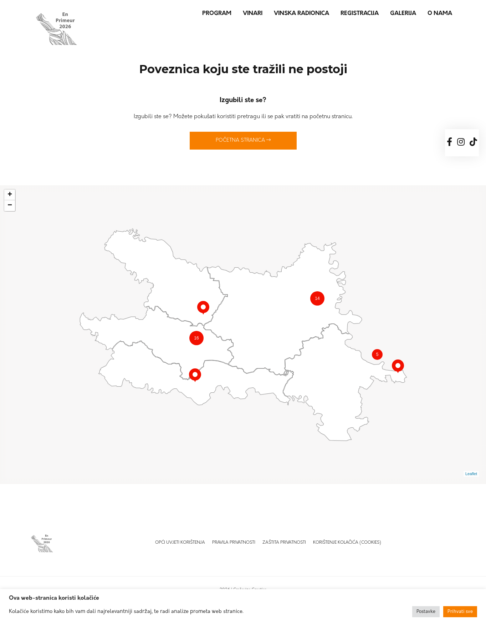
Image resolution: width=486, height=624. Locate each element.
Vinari (252, 13)
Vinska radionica (301, 13)
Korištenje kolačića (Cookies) (347, 542)
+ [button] (9, 195)
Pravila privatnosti (233, 542)
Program (216, 13)
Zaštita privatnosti (284, 542)
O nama (440, 13)
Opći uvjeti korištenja (180, 542)
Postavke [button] (425, 611)
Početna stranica (243, 140)
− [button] (9, 205)
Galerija (403, 13)
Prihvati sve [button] (460, 611)
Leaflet (471, 474)
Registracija (360, 13)
